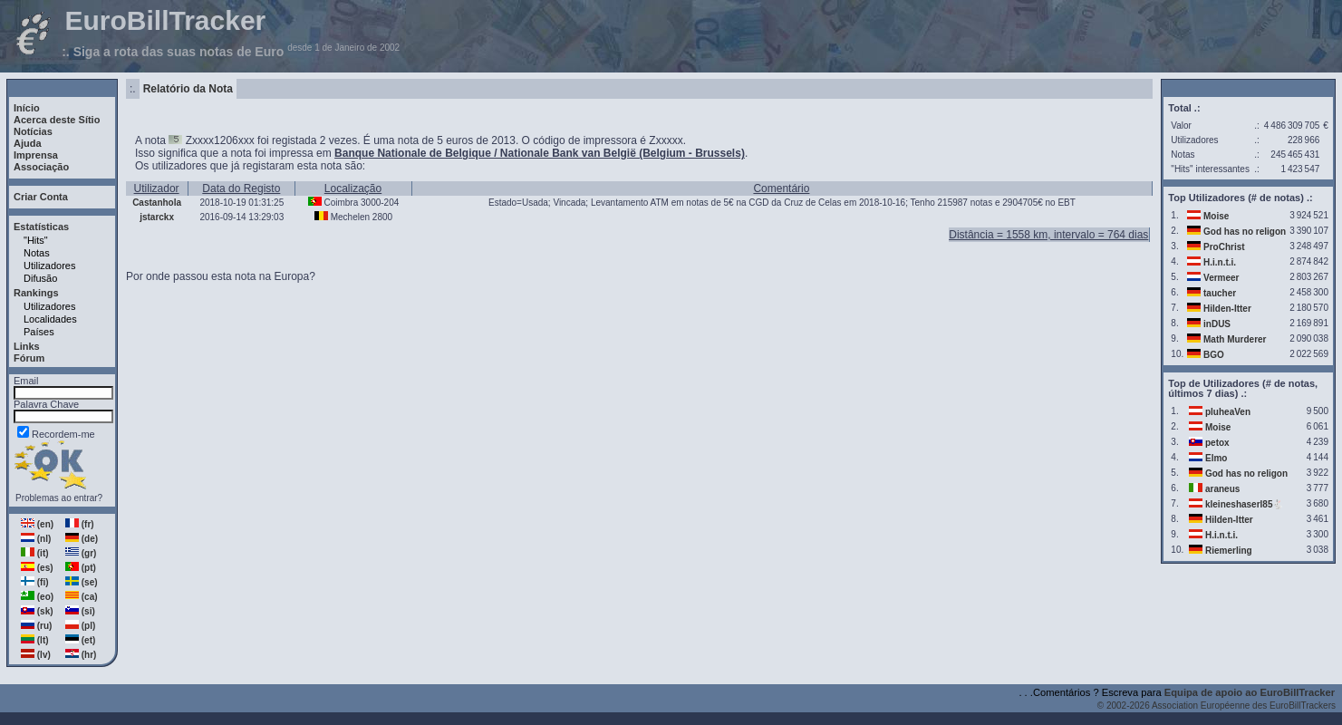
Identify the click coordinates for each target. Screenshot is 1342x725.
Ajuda (28, 143)
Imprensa (36, 155)
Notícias (33, 131)
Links (27, 346)
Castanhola (156, 203)
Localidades (50, 319)
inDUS (1217, 324)
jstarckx (157, 217)
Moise (1216, 216)
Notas (37, 252)
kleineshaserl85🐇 (1244, 504)
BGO (1213, 355)
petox (1217, 443)
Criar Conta (41, 196)
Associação (41, 166)
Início (27, 107)
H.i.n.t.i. (1219, 262)
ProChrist (1224, 247)
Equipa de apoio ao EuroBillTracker (1249, 692)
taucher (1219, 293)
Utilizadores (49, 265)
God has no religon (1244, 232)
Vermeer (1221, 278)
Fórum (29, 358)
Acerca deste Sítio (57, 119)
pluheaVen (1227, 412)
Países (39, 331)
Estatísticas (41, 226)
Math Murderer (1234, 339)
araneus (1222, 489)
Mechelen (350, 217)
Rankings (36, 292)
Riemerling (1228, 551)
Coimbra (340, 203)
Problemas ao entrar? (58, 498)
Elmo (1216, 458)
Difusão (40, 278)
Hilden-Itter (1227, 309)
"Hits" (36, 240)
